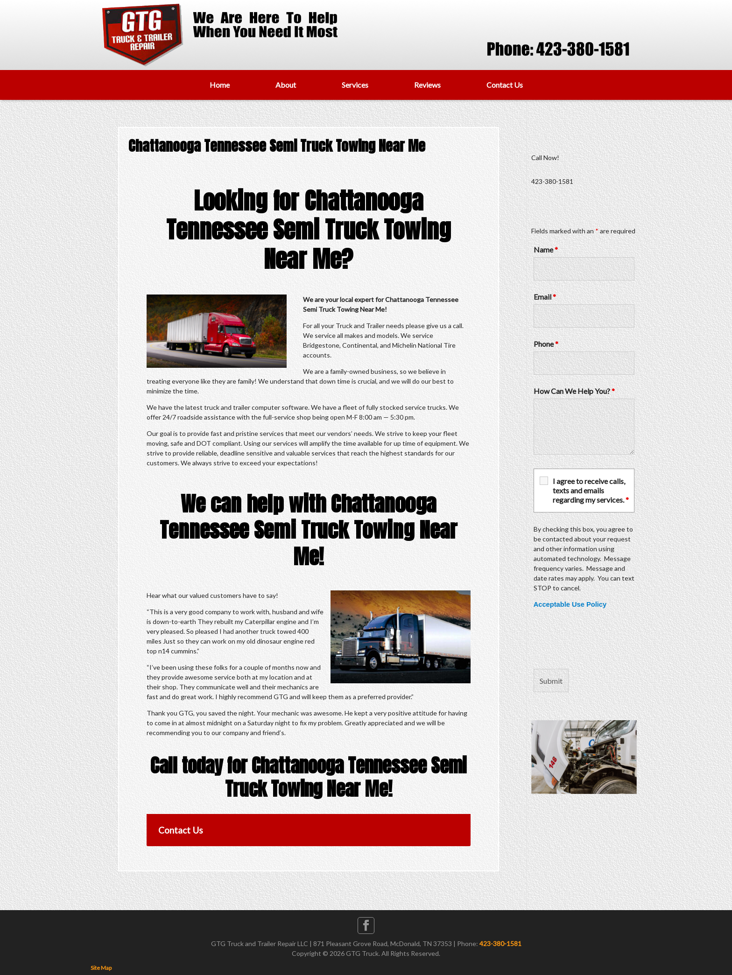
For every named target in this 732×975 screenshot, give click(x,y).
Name (546, 249)
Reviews (427, 84)
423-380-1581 (500, 943)
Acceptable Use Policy (570, 604)
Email (545, 296)
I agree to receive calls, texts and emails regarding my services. (591, 490)
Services (355, 84)
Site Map (101, 967)
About (285, 84)
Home (220, 84)
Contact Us (504, 84)
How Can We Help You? (574, 390)
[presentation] (605, 639)
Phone (546, 343)
